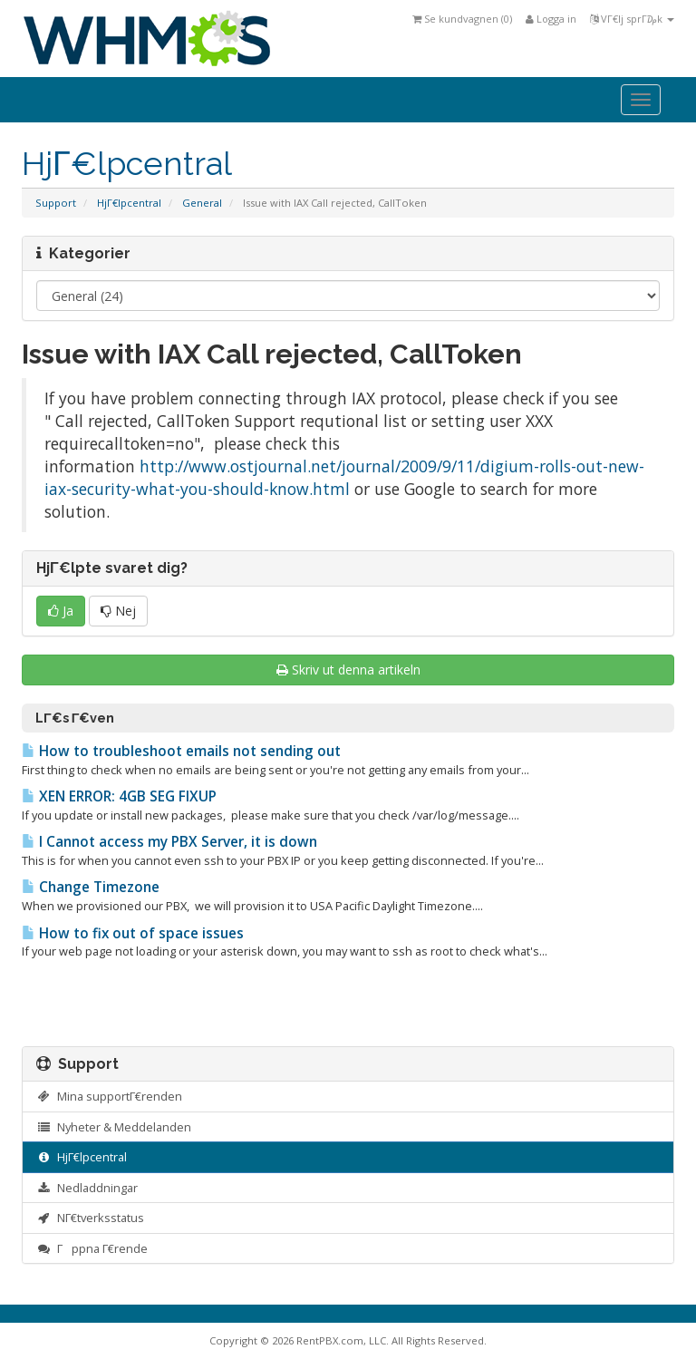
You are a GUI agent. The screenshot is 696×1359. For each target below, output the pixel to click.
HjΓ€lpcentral (129, 202)
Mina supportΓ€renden (109, 1096)
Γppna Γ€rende (92, 1248)
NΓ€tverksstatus (90, 1217)
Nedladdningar (87, 1187)
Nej (118, 610)
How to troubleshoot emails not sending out (181, 751)
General (202, 202)
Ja (60, 610)
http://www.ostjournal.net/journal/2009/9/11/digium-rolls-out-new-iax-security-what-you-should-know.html (344, 477)
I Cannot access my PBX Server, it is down (169, 841)
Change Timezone (91, 887)
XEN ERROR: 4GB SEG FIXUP (119, 796)
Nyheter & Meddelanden (113, 1127)
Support (55, 202)
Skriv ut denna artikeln (348, 669)
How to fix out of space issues (133, 933)
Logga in (551, 18)
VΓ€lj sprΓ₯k (632, 18)
